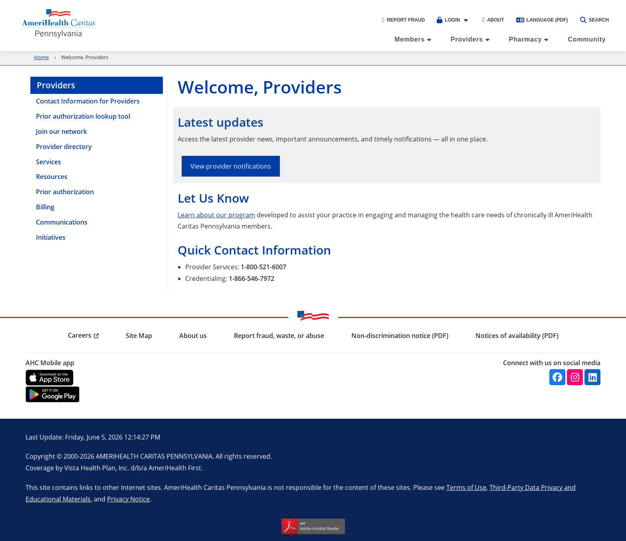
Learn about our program (216, 215)
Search (594, 20)
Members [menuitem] (409, 39)
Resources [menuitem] (51, 176)
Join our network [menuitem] (61, 131)
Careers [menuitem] (79, 335)
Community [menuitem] (587, 39)
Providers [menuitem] (467, 39)
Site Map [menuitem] (139, 335)
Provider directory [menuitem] (64, 146)
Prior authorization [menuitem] (65, 191)
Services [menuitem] (48, 161)
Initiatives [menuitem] (50, 237)
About (493, 20)
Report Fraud (403, 20)
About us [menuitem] (193, 335)
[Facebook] (557, 377)
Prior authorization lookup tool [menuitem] (83, 116)
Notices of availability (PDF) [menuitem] (517, 335)
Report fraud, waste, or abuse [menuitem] (279, 335)
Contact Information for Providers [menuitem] (88, 101)
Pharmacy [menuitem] (525, 39)
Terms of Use (466, 487)
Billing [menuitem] (45, 207)
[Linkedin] (592, 377)
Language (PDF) (542, 20)
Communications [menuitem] (61, 222)
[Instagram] (575, 377)
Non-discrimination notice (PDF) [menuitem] (399, 335)
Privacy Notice (128, 499)
